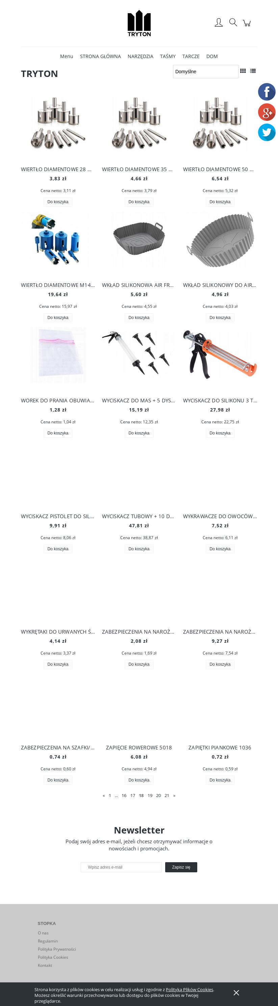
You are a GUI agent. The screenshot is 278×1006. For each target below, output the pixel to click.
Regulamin (48, 941)
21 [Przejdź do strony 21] (167, 795)
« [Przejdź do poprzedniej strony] (104, 795)
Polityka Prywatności (57, 949)
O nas (43, 933)
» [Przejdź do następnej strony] (174, 795)
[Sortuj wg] (205, 71)
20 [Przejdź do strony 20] (158, 795)
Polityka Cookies (53, 957)
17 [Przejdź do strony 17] (132, 795)
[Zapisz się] (181, 867)
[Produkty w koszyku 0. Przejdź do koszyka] (248, 26)
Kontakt (45, 965)
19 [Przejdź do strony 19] (150, 795)
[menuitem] (66, 56)
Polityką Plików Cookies (189, 989)
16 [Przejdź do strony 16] (124, 795)
